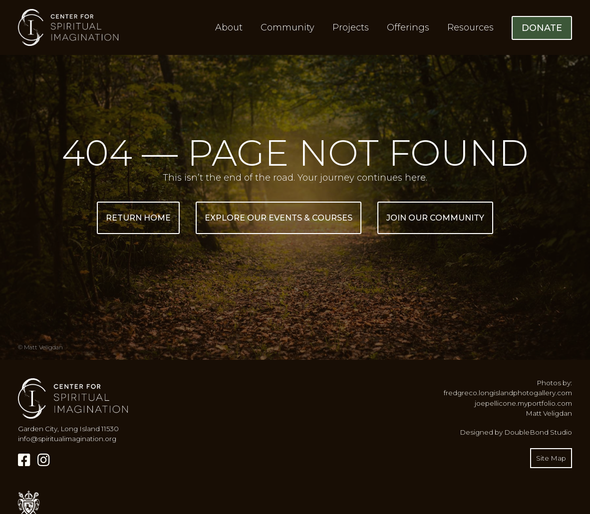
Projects (350, 27)
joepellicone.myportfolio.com (523, 403)
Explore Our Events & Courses (278, 218)
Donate (542, 27)
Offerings (408, 27)
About (229, 27)
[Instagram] (43, 460)
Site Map (551, 458)
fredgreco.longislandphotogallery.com (508, 393)
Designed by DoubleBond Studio (516, 432)
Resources (470, 27)
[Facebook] (24, 460)
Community (287, 27)
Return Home (138, 218)
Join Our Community (435, 218)
